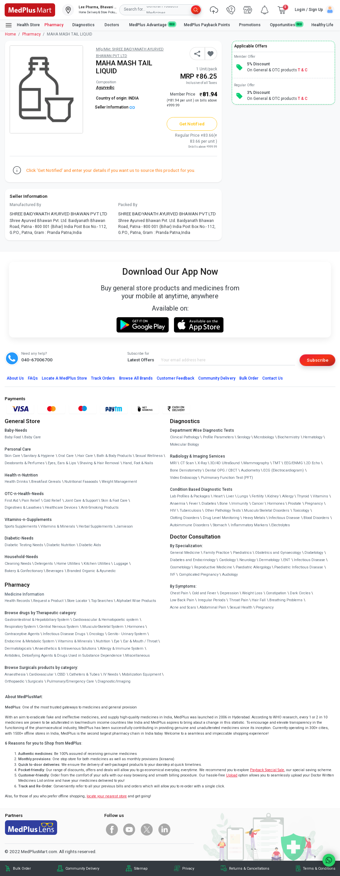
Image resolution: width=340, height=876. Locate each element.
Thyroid (303, 496)
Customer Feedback (175, 378)
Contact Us (272, 378)
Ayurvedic (105, 87)
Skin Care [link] (12, 456)
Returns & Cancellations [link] (249, 868)
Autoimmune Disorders (189, 525)
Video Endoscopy (183, 477)
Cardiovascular (41, 674)
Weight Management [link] (119, 481)
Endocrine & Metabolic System (29, 641)
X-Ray (202, 463)
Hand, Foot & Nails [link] (138, 463)
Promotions (250, 25)
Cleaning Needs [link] (18, 563)
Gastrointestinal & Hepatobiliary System (37, 620)
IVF (172, 574)
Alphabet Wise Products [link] (136, 601)
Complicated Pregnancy (198, 574)
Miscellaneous (137, 655)
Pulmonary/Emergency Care (70, 681)
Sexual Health (241, 607)
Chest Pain (179, 593)
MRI (173, 463)
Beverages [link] (54, 571)
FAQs (33, 378)
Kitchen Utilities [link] (97, 563)
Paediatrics (242, 552)
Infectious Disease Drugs (64, 634)
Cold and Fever (204, 593)
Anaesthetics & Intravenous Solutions (65, 648)
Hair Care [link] (85, 456)
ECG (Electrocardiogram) (283, 470)
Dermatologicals (18, 648)
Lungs (242, 496)
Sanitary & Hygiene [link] (39, 456)
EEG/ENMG (293, 463)
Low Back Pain (182, 600)
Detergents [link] (44, 563)
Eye (117, 641)
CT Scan (187, 463)
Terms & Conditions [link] (319, 868)
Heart (217, 496)
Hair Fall (259, 600)
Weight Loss (252, 593)
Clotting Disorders (184, 518)
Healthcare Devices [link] (61, 507)
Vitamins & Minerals (75, 641)
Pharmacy (53, 25)
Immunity (239, 503)
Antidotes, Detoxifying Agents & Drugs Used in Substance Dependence (63, 655)
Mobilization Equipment (141, 674)
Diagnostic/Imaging (114, 681)
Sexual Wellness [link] (149, 456)
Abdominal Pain (213, 607)
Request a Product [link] (48, 601)
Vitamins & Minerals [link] (58, 526)
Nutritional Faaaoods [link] (81, 481)
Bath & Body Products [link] (114, 456)
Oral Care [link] (66, 456)
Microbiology (264, 437)
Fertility (258, 496)
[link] (30, 9)
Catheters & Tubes (84, 674)
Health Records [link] (17, 601)
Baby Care (32, 437)
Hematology (312, 437)
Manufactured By (25, 204)
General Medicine (185, 552)
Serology (243, 437)
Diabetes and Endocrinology (192, 560)
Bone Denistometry (186, 470)
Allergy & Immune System (121, 648)
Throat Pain (238, 600)
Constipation (276, 593)
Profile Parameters (218, 437)
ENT (286, 560)
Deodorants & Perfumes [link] (24, 463)
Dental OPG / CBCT (221, 470)
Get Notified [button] (192, 123)
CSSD (61, 674)
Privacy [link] (188, 868)
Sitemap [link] (140, 868)
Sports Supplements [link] (21, 526)
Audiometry (250, 470)
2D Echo (313, 463)
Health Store (22, 25)
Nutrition (103, 641)
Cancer (258, 503)
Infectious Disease (284, 518)
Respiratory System (20, 626)
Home (10, 34)
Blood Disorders (316, 518)
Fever (193, 503)
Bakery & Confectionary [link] (24, 571)
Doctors (112, 25)
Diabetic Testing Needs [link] (24, 545)
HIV (173, 510)
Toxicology (301, 510)
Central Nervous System (59, 626)
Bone (223, 503)
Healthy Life (322, 25)
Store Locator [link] (77, 601)
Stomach (220, 525)
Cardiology (227, 560)
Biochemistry (288, 437)
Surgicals (35, 681)
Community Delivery (216, 378)
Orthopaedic (15, 681)
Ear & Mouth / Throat (140, 641)
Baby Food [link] (13, 437)
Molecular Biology (184, 444)
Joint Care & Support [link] (81, 500)
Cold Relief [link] (52, 500)
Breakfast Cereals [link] (46, 481)
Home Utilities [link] (68, 563)
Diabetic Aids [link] (90, 545)
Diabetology (313, 552)
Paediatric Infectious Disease (298, 567)
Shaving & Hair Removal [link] (99, 463)
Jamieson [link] (124, 526)
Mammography (256, 463)
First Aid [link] (11, 500)
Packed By (127, 204)
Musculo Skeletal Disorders (266, 510)
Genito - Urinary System (127, 634)
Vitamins (320, 496)
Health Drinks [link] (16, 481)
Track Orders (103, 378)
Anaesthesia (15, 674)
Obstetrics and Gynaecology (278, 552)
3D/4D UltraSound (225, 463)
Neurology (247, 560)
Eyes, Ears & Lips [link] (62, 463)
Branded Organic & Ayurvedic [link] (91, 571)
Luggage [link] (121, 563)
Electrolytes (280, 525)
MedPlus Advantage (152, 24)
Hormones (135, 626)
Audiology (230, 574)
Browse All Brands (136, 378)
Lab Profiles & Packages (190, 496)
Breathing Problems (285, 600)
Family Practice (216, 552)
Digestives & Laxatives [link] (23, 507)
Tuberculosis (190, 510)
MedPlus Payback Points (207, 25)
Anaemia (177, 503)
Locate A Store (64, 378)
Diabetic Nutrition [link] (60, 545)
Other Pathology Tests (223, 510)
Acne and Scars (183, 607)
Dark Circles (300, 593)
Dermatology (269, 560)
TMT (277, 463)
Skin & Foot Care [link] (114, 500)
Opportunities (286, 24)
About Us (15, 378)
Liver (230, 496)
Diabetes (209, 503)
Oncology (96, 634)
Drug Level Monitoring (221, 518)
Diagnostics (84, 25)
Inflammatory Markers (249, 525)
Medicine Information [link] (24, 594)
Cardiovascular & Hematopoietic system (105, 620)
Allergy (288, 496)
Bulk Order (248, 378)
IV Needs (110, 674)
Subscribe (317, 360)
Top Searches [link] (102, 601)
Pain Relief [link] (31, 500)
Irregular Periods (211, 600)
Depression (229, 593)
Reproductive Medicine (213, 567)
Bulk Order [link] (22, 868)
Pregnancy (314, 503)
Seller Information (115, 107)
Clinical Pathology (184, 437)
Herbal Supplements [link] (96, 526)
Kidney (273, 496)
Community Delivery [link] (82, 868)
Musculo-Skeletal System (103, 626)
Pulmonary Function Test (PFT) (227, 477)
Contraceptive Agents (22, 634)
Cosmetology (180, 567)
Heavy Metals (254, 518)
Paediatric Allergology (253, 567)
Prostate (294, 503)
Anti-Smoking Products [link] (100, 507)
